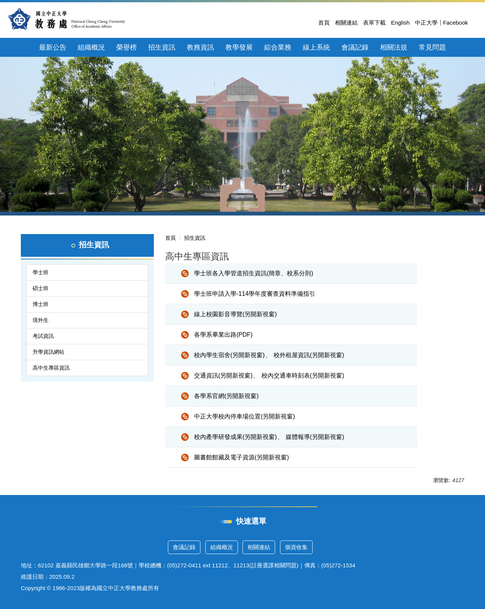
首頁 (324, 22)
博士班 (40, 304)
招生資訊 (194, 238)
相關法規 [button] (393, 47)
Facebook (455, 22)
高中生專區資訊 (51, 368)
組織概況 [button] (91, 47)
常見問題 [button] (432, 47)
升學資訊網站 (48, 352)
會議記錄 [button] (355, 47)
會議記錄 (184, 547)
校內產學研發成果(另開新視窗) (235, 437)
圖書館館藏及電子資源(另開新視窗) (241, 457)
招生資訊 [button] (161, 47)
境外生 (40, 320)
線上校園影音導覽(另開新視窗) (235, 314)
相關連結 (346, 22)
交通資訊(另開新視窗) (223, 375)
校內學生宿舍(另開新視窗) (229, 355)
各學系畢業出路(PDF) (223, 334)
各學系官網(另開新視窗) (226, 396)
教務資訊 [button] (200, 47)
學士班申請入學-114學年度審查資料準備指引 (254, 293)
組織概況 (221, 547)
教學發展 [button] (239, 47)
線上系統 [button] (316, 47)
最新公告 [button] (52, 47)
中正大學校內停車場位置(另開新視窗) (244, 416)
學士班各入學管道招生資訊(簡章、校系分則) (253, 273)
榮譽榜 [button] (126, 47)
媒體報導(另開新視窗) (315, 437)
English (400, 22)
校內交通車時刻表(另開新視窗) (302, 375)
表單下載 (374, 22)
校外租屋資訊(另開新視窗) (309, 355)
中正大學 (426, 22)
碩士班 (40, 288)
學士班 (40, 272)
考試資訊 (43, 336)
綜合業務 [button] (277, 47)
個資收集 (296, 547)
